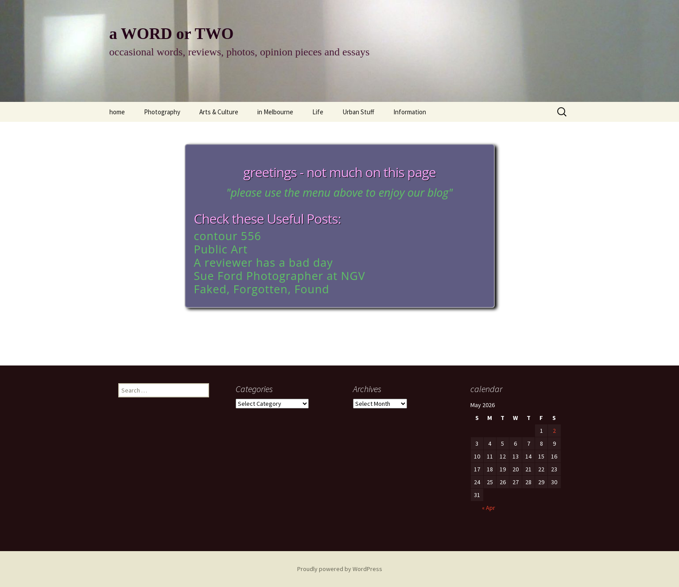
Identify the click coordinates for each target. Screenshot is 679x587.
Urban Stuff (358, 112)
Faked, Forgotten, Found (262, 288)
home (117, 112)
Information (409, 112)
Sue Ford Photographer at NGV (279, 275)
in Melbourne (275, 112)
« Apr (488, 508)
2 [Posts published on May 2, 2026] (554, 431)
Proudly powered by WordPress (339, 569)
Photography (162, 112)
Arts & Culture (218, 112)
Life (317, 112)
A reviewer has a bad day (263, 262)
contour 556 (227, 235)
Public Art (221, 249)
